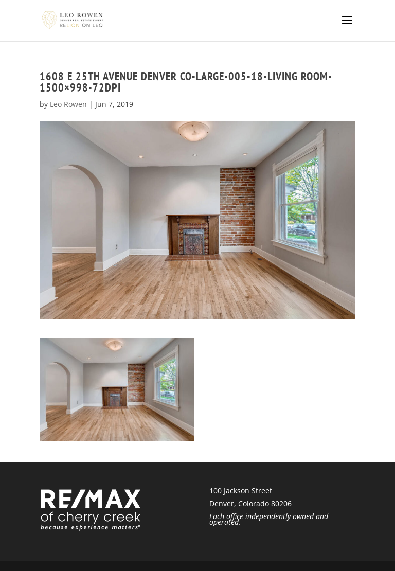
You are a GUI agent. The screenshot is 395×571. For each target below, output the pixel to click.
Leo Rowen (68, 104)
